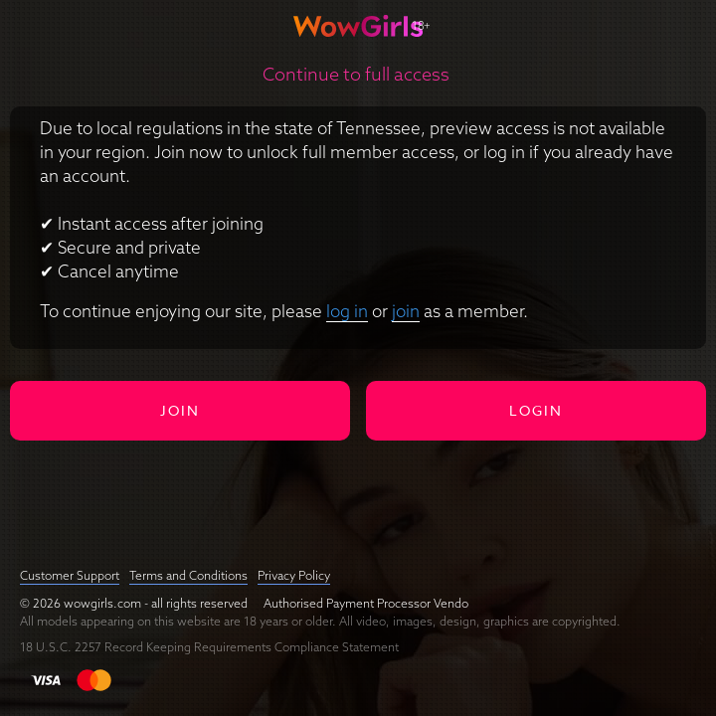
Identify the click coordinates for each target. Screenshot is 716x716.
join (406, 310)
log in (347, 310)
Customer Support (69, 575)
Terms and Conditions (188, 575)
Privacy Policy (294, 575)
